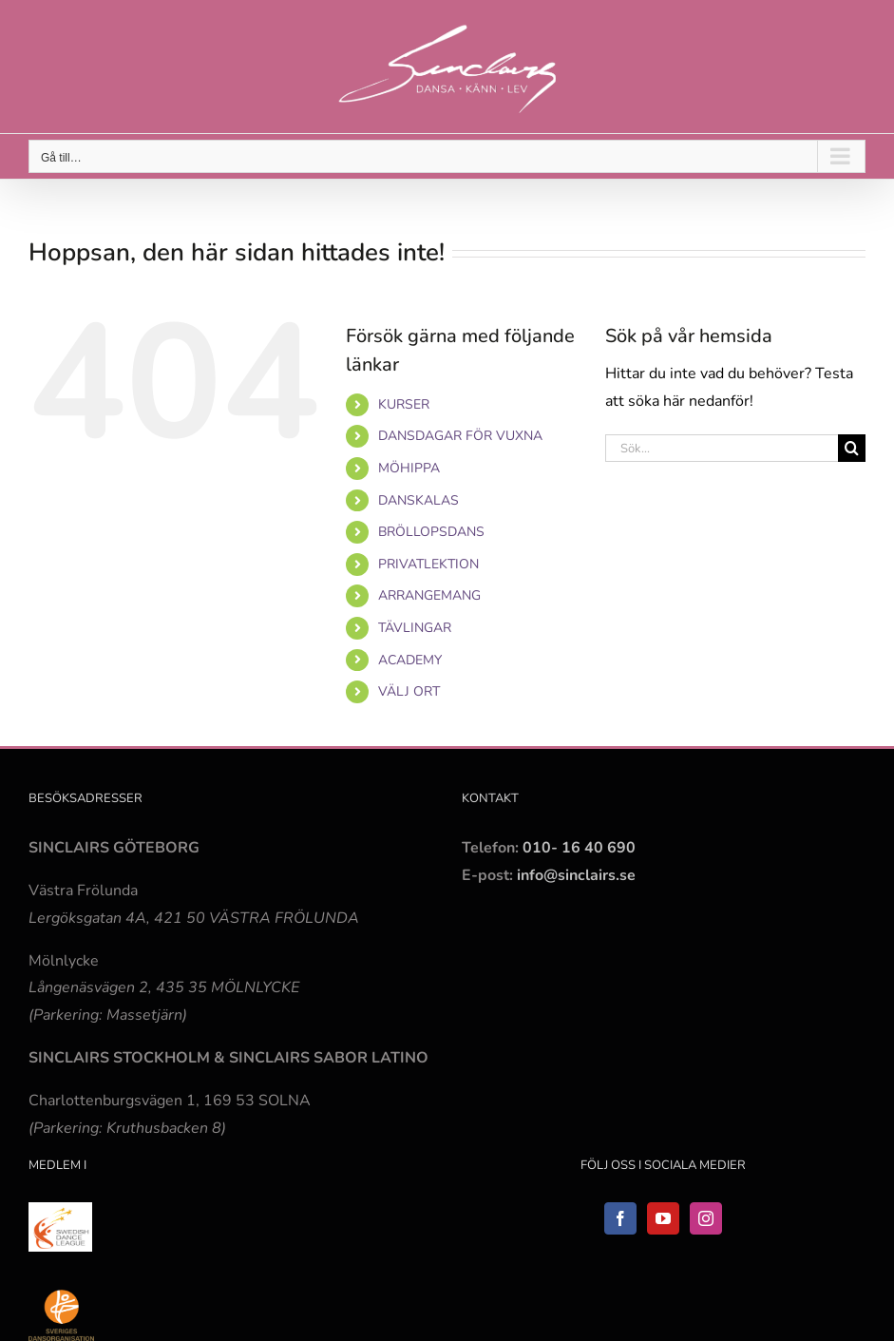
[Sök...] (721, 448)
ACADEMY (410, 660)
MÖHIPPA (409, 468)
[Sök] (851, 448)
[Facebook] (620, 1218)
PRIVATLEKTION (428, 564)
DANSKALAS (418, 500)
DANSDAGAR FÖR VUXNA (460, 436)
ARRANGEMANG (429, 595)
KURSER (403, 404)
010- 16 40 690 (579, 847)
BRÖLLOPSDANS (431, 532)
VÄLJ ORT (409, 691)
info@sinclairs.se (574, 875)
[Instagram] (706, 1218)
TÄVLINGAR (414, 628)
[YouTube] (663, 1218)
